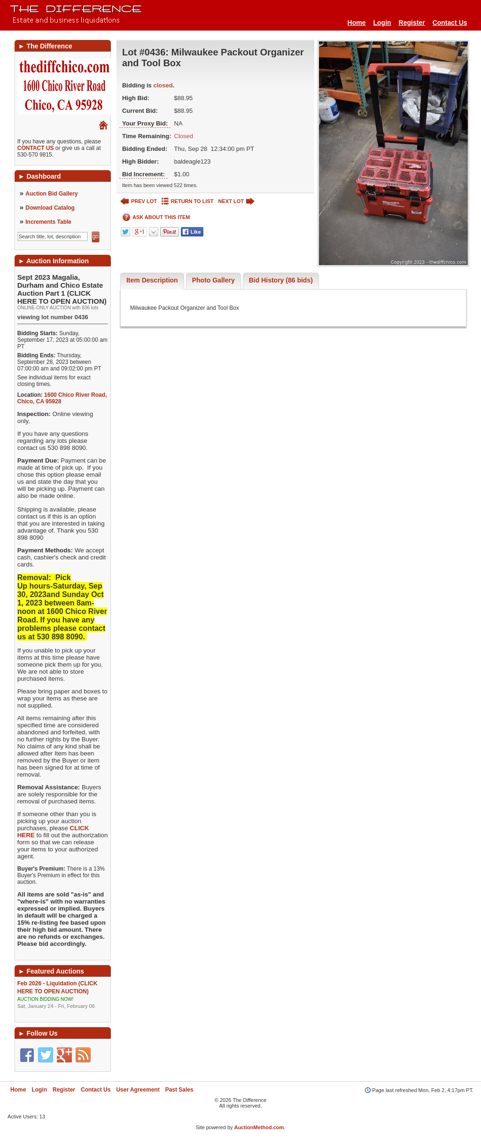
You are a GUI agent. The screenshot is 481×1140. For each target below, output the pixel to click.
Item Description (152, 280)
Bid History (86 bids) (281, 280)
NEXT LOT (236, 201)
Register (412, 22)
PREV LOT (138, 201)
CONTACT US (35, 148)
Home (357, 22)
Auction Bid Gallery (51, 193)
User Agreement (137, 1089)
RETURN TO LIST (188, 201)
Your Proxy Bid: (145, 123)
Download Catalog (50, 207)
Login (382, 22)
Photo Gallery (213, 280)
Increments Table (48, 222)
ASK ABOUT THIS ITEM (156, 217)
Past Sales (179, 1089)
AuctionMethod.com (259, 1127)
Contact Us (450, 22)
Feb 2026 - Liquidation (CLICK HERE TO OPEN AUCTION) (62, 995)
